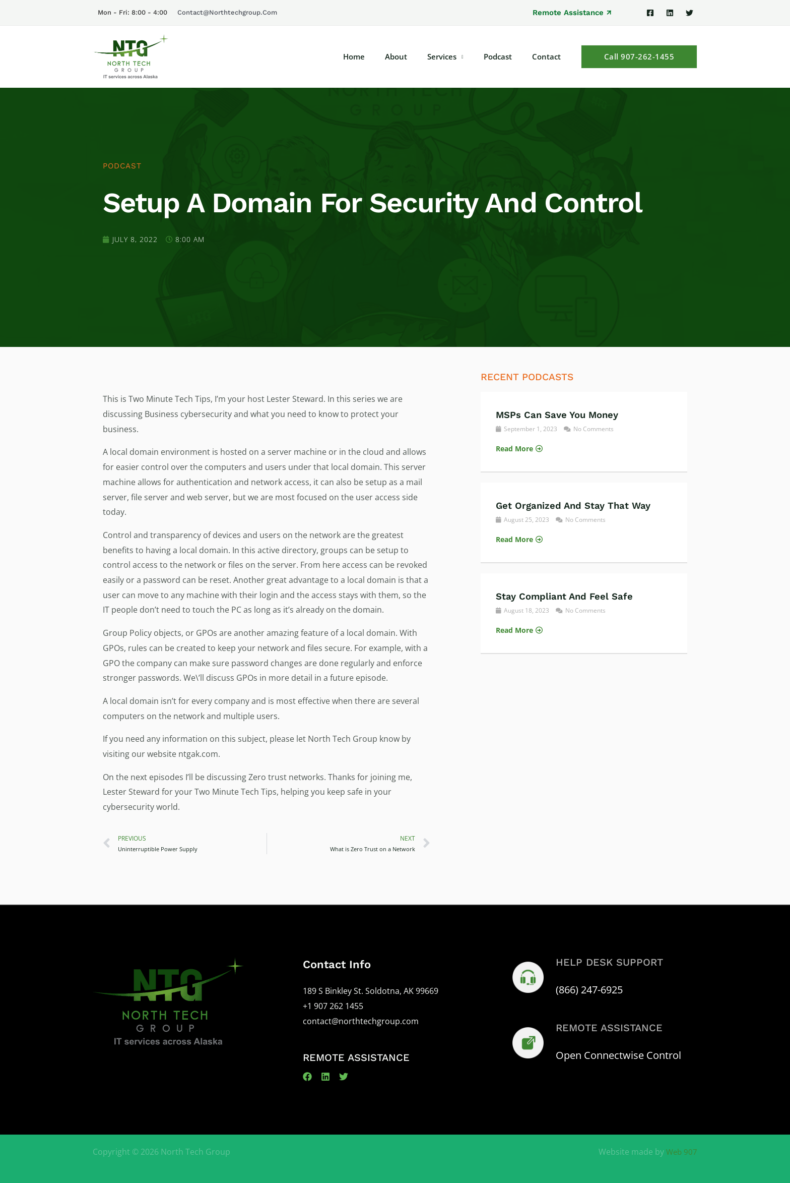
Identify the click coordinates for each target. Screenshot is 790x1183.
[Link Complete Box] (584, 431)
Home (376, 56)
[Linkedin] (670, 13)
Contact (549, 56)
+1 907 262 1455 (333, 1007)
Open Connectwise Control (618, 1056)
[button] (572, 13)
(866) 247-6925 (589, 990)
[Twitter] (689, 13)
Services (454, 56)
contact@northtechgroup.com (227, 12)
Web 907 (681, 1152)
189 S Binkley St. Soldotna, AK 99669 (370, 991)
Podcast (505, 56)
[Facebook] (650, 13)
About (414, 56)
